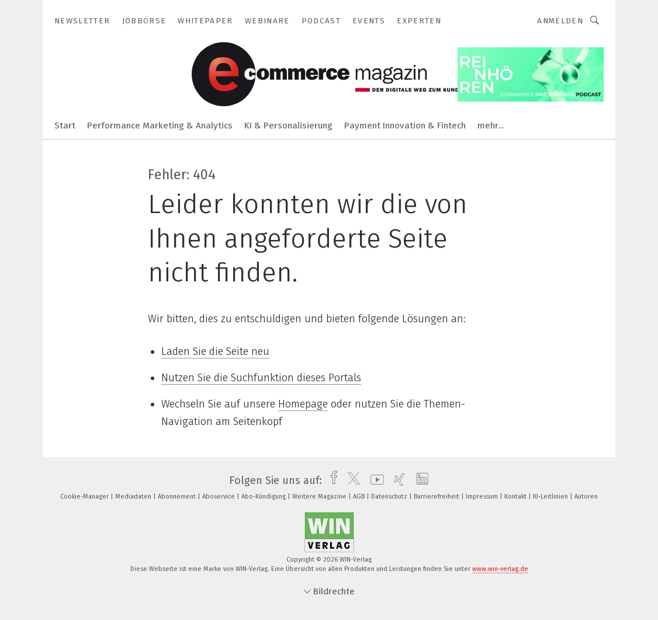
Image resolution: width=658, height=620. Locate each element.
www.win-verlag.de (500, 569)
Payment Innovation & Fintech (405, 125)
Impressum (483, 496)
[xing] (396, 480)
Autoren (586, 496)
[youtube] (374, 480)
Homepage (303, 404)
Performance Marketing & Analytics (160, 125)
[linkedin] (419, 480)
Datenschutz (390, 496)
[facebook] (331, 480)
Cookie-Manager (85, 496)
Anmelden (560, 21)
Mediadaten (134, 496)
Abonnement (178, 496)
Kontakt (516, 496)
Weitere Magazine (320, 496)
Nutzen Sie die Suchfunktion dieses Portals (261, 377)
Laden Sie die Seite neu (215, 351)
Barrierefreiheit (437, 496)
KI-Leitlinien (551, 496)
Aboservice (219, 496)
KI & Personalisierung (288, 125)
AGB (359, 496)
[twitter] (351, 480)
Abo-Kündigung (264, 496)
